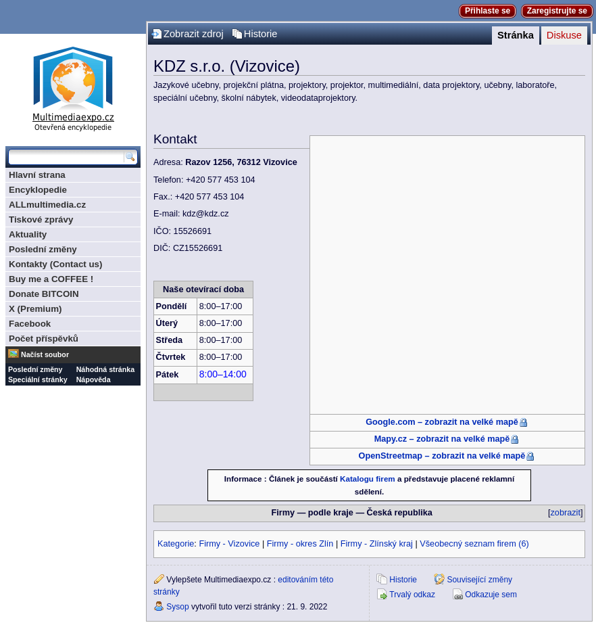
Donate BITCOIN (44, 294)
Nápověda (93, 379)
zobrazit (565, 512)
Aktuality (28, 234)
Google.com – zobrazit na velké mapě (442, 422)
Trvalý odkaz (412, 594)
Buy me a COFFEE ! (51, 279)
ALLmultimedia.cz (47, 205)
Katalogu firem (367, 478)
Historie (261, 33)
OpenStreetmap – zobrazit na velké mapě (442, 456)
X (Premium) (35, 309)
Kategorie (175, 544)
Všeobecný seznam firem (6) (474, 544)
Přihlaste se (487, 11)
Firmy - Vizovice (229, 544)
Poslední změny (43, 249)
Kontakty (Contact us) (55, 264)
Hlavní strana (37, 175)
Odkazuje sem (491, 594)
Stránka (515, 35)
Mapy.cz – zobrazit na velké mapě (442, 439)
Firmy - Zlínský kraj (377, 544)
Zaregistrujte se (557, 11)
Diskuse (564, 35)
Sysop (177, 606)
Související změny (479, 579)
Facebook (30, 324)
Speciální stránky (38, 379)
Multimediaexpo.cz (73, 86)
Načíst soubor (45, 354)
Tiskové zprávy (41, 219)
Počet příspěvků (43, 338)
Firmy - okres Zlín (300, 544)
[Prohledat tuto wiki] (66, 156)
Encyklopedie (38, 190)
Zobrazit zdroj (194, 33)
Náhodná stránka (105, 369)
